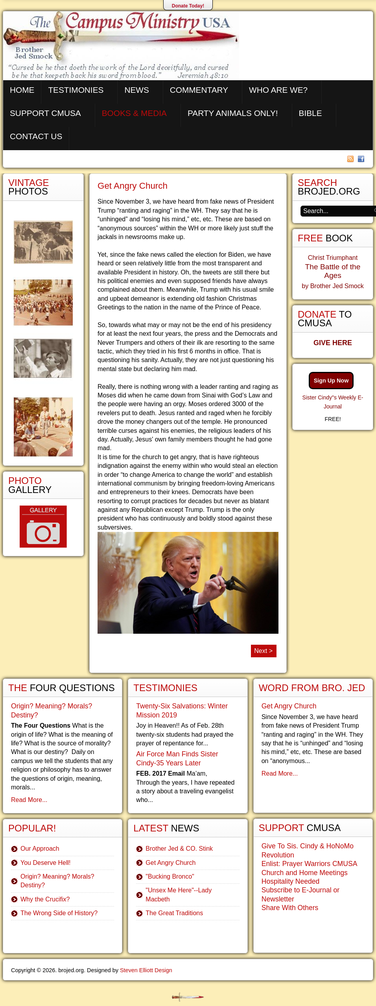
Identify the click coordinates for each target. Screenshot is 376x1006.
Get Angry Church (133, 186)
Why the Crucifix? (45, 899)
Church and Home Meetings (305, 873)
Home (22, 89)
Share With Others (290, 908)
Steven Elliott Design (146, 970)
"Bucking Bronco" (170, 876)
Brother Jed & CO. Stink (179, 848)
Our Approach (39, 848)
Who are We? (278, 89)
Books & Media (134, 113)
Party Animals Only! (233, 113)
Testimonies (75, 89)
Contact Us (36, 136)
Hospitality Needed (291, 881)
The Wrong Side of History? (59, 913)
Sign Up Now (331, 380)
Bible (310, 113)
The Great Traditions (174, 913)
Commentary (199, 89)
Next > (263, 650)
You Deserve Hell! (45, 862)
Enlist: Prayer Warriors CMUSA (310, 864)
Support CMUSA (45, 113)
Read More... (29, 799)
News (136, 89)
